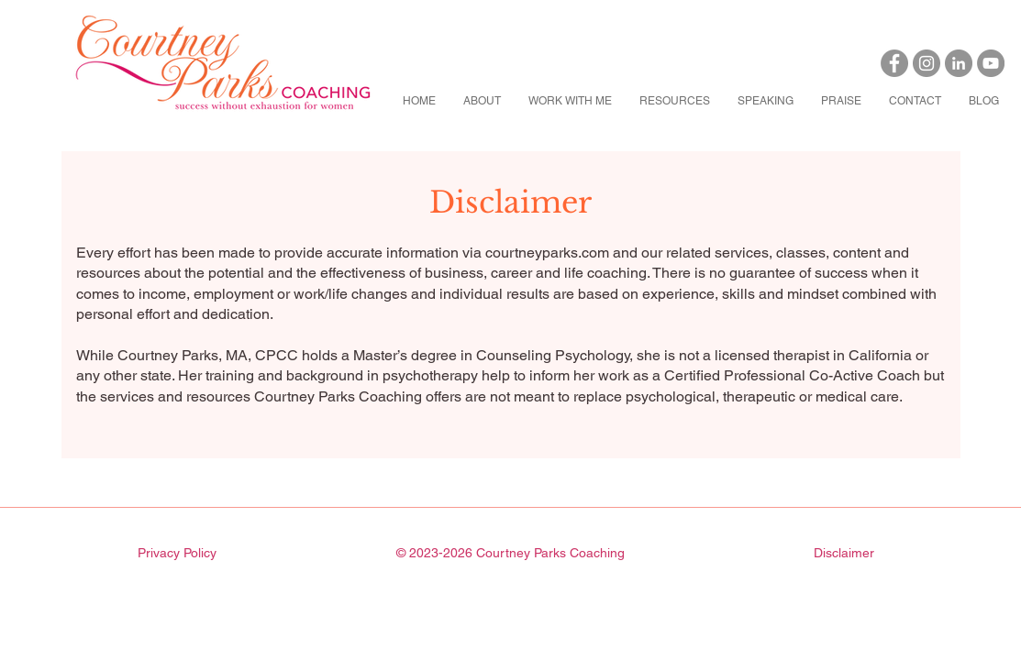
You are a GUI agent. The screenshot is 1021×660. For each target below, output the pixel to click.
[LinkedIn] (958, 63)
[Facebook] (894, 63)
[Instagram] (926, 63)
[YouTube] (990, 63)
